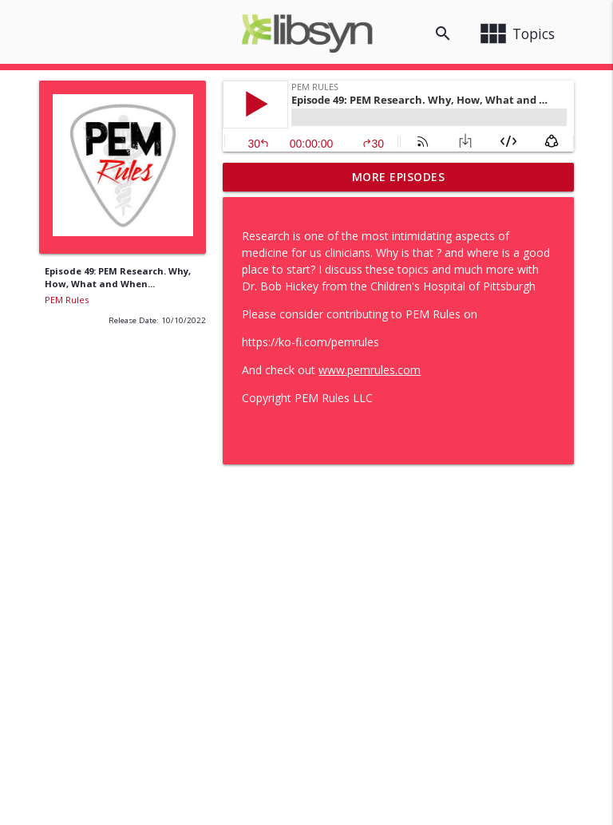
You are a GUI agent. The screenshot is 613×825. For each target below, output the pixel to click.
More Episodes (398, 176)
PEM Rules (67, 300)
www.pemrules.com (369, 369)
